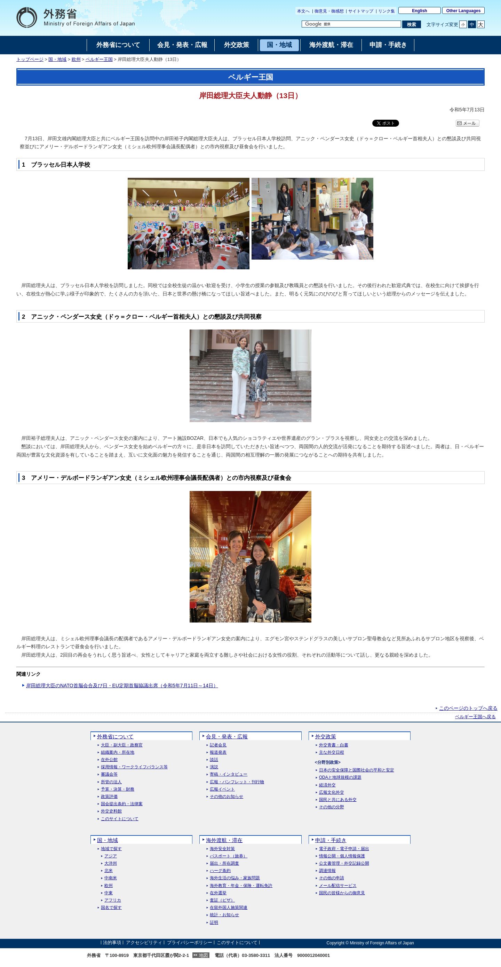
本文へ (303, 11)
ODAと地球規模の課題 (340, 777)
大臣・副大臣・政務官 (122, 745)
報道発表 (218, 752)
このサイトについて (119, 819)
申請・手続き (331, 840)
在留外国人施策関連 (228, 907)
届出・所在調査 (224, 863)
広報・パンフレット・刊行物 (237, 782)
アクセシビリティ (144, 942)
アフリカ (112, 900)
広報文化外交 (331, 792)
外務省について (115, 736)
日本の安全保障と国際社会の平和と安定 (356, 770)
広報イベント (222, 789)
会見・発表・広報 (227, 736)
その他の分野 (331, 807)
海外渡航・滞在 (224, 840)
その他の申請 (331, 878)
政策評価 (109, 796)
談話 (214, 760)
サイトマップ (360, 11)
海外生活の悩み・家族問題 (235, 878)
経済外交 (327, 785)
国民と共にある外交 (338, 800)
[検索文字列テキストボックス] (351, 24)
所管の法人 (111, 782)
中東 (108, 893)
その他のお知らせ (226, 796)
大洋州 (110, 863)
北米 (108, 871)
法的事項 (112, 942)
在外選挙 (218, 893)
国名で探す (111, 907)
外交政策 (325, 736)
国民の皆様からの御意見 (342, 893)
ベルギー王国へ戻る (475, 716)
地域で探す (111, 849)
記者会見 (218, 745)
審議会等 (109, 774)
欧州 (76, 59)
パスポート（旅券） (228, 856)
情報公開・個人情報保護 (342, 856)
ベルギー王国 (99, 59)
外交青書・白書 (333, 745)
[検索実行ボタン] (411, 24)
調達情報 (327, 871)
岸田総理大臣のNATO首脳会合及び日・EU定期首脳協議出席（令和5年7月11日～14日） (122, 685)
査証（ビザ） (222, 900)
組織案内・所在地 (117, 752)
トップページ (29, 59)
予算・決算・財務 (117, 789)
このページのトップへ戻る (468, 708)
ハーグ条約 (220, 871)
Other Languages (463, 10)
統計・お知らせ (224, 915)
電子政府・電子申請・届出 (344, 849)
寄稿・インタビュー (228, 774)
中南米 (110, 878)
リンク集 (386, 11)
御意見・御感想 (329, 11)
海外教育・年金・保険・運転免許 (241, 885)
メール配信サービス (338, 885)
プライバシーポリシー (189, 942)
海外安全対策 (222, 849)
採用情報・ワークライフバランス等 (134, 767)
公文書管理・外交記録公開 (344, 863)
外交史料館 (111, 811)
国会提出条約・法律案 (122, 804)
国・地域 (57, 59)
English (419, 10)
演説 (214, 767)
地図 (203, 955)
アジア (110, 856)
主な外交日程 (331, 752)
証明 (214, 922)
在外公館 (109, 760)
